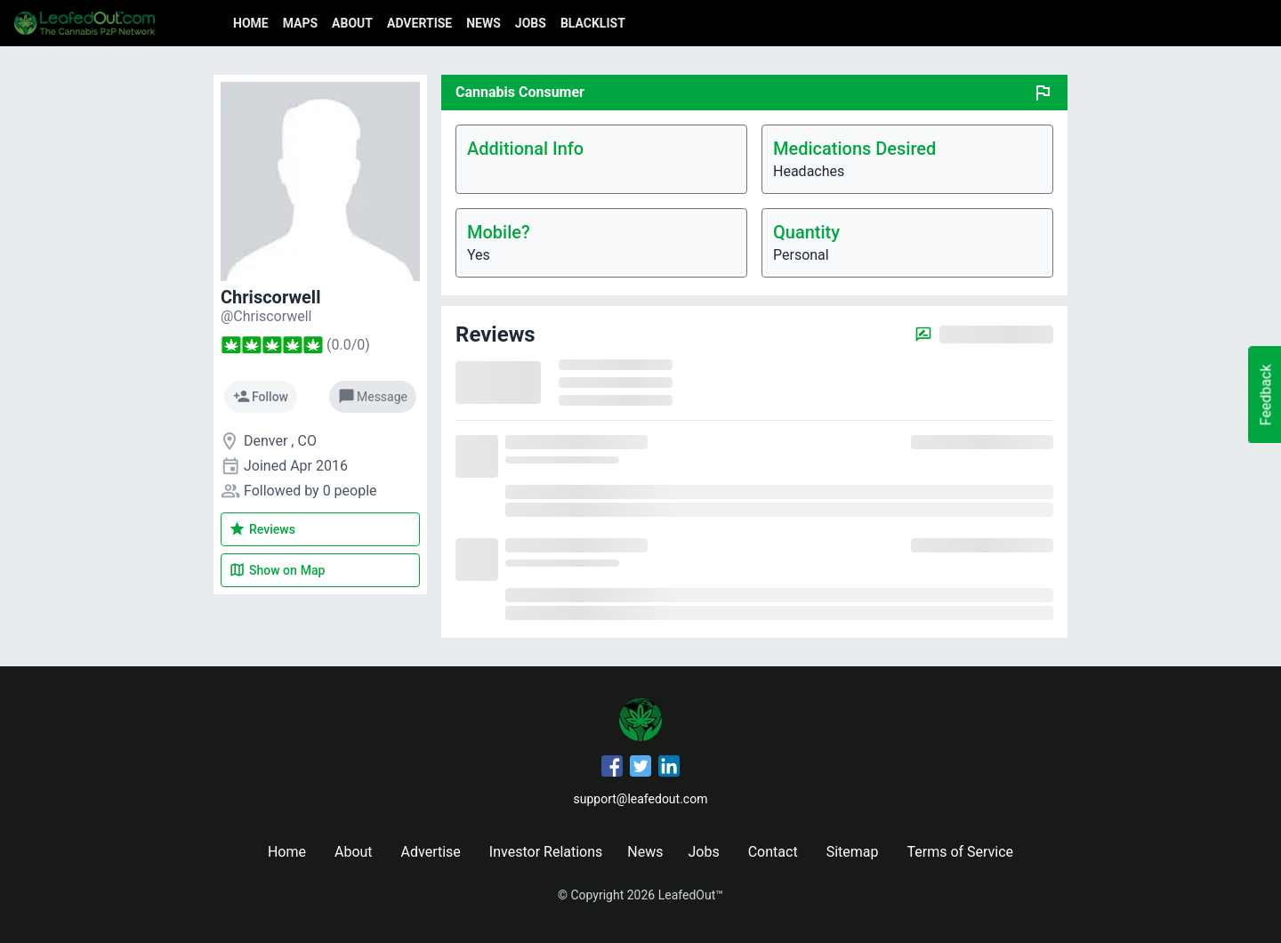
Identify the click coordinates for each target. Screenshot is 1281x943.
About (352, 23)
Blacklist (592, 23)
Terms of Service (959, 851)
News (483, 23)
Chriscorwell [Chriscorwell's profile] (270, 297)
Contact (773, 851)
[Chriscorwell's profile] (266, 316)
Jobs (530, 23)
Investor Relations (545, 851)
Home (251, 23)
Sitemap (852, 851)
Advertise (419, 23)
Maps (300, 23)
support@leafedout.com (641, 799)
